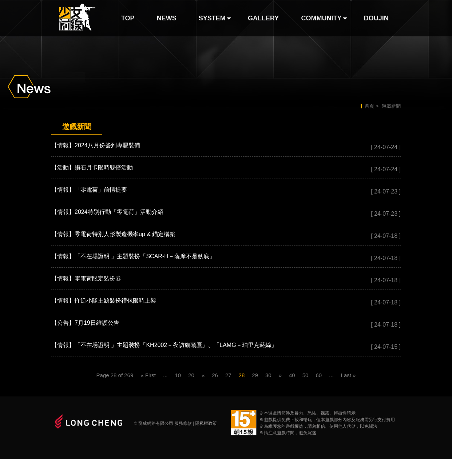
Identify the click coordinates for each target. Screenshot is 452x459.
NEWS (167, 18)
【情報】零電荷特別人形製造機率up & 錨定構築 (113, 234)
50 (305, 375)
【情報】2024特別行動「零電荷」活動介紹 (107, 212)
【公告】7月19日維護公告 (85, 323)
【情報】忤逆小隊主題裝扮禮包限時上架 (103, 301)
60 (319, 375)
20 (191, 375)
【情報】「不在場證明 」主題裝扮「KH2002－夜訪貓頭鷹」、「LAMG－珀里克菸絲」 (164, 345)
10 (178, 375)
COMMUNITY (321, 18)
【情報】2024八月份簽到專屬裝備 (95, 145)
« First (148, 375)
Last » (348, 375)
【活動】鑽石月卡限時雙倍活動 (92, 167)
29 (255, 375)
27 (228, 375)
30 (268, 375)
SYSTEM (212, 18)
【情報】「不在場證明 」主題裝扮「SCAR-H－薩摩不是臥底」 (133, 256)
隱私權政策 (206, 423)
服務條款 (183, 423)
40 (292, 375)
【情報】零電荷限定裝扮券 (86, 278)
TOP (128, 18)
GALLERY (263, 18)
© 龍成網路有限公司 (153, 423)
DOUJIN (376, 18)
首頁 (369, 106)
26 (215, 375)
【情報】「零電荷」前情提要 (89, 190)
